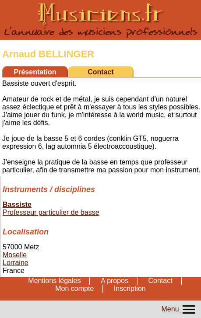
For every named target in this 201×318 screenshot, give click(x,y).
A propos (114, 280)
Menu (179, 309)
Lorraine (15, 262)
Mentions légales (54, 280)
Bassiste (17, 204)
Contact (101, 72)
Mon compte (74, 288)
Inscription (130, 288)
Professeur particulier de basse (51, 212)
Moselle (15, 255)
